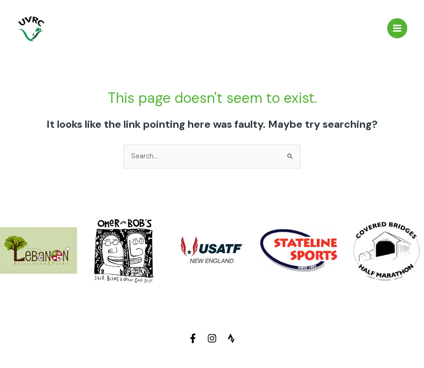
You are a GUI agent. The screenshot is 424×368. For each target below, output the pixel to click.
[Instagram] (212, 338)
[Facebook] (193, 338)
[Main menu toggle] (397, 28)
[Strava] (231, 338)
